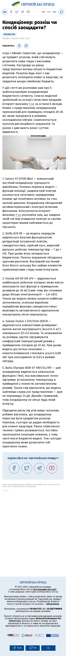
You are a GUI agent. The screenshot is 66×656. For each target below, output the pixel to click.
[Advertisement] (33, 524)
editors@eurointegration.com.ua (41, 591)
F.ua (31, 104)
